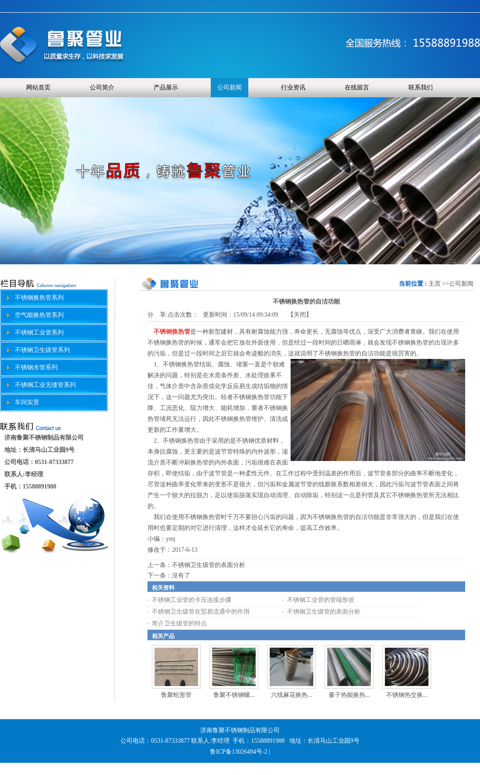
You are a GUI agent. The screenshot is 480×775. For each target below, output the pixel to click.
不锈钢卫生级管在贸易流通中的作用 (201, 611)
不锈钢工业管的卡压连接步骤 (191, 600)
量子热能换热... (349, 695)
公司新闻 (461, 283)
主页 (435, 283)
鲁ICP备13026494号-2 (238, 751)
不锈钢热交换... (407, 695)
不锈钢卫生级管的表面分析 (208, 565)
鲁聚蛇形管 (176, 695)
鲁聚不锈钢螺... (234, 695)
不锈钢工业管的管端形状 (320, 600)
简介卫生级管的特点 (179, 623)
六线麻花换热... (291, 695)
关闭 (300, 314)
